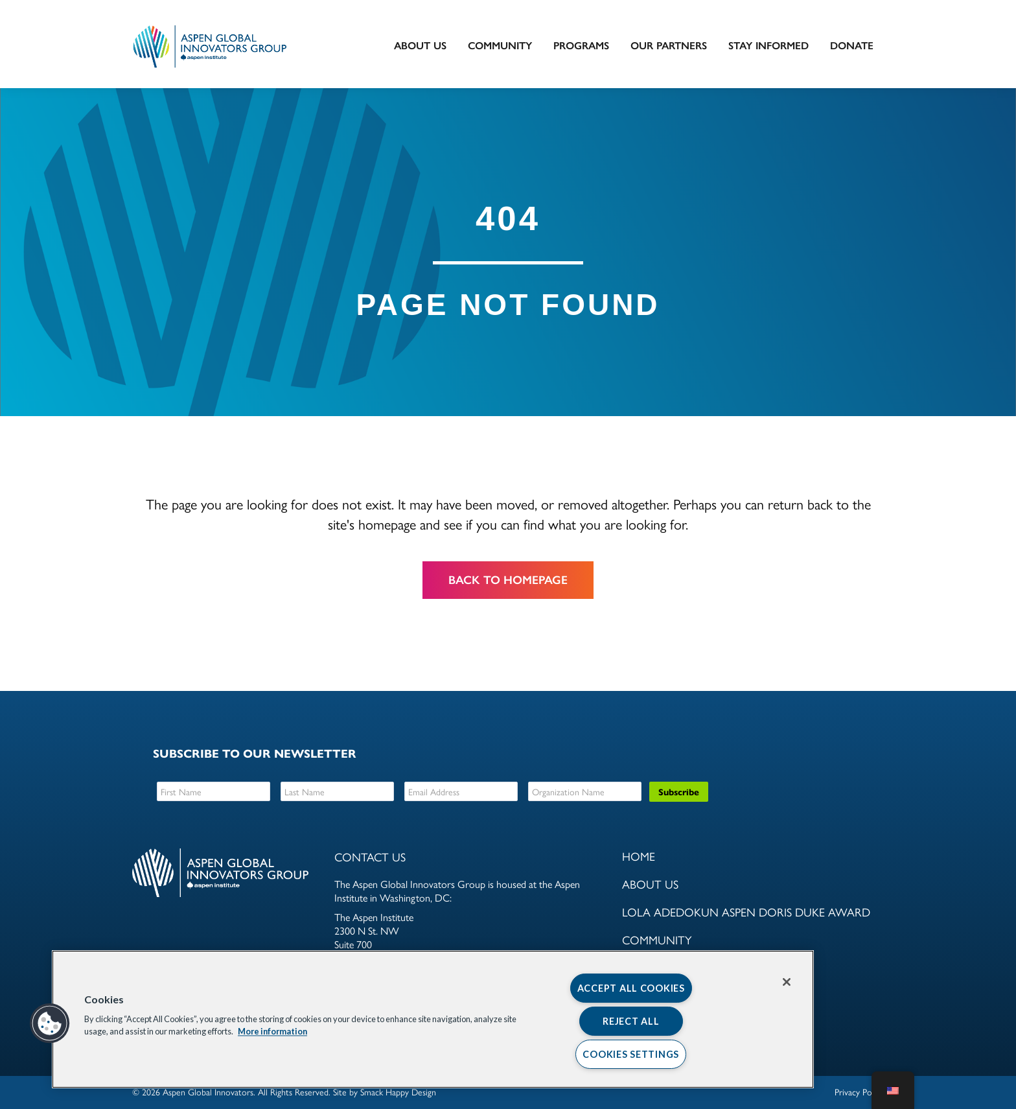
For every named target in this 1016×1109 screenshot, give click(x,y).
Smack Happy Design (398, 1091)
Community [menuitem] (500, 46)
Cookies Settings (631, 1054)
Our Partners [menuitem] (668, 46)
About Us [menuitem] (420, 46)
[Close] (786, 982)
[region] (433, 1019)
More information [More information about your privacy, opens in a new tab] (272, 1032)
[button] (50, 1023)
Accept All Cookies (631, 988)
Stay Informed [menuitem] (768, 46)
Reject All (631, 1021)
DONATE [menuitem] (851, 46)
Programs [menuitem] (581, 46)
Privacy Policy (859, 1091)
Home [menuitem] (638, 856)
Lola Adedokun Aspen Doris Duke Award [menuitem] (746, 912)
